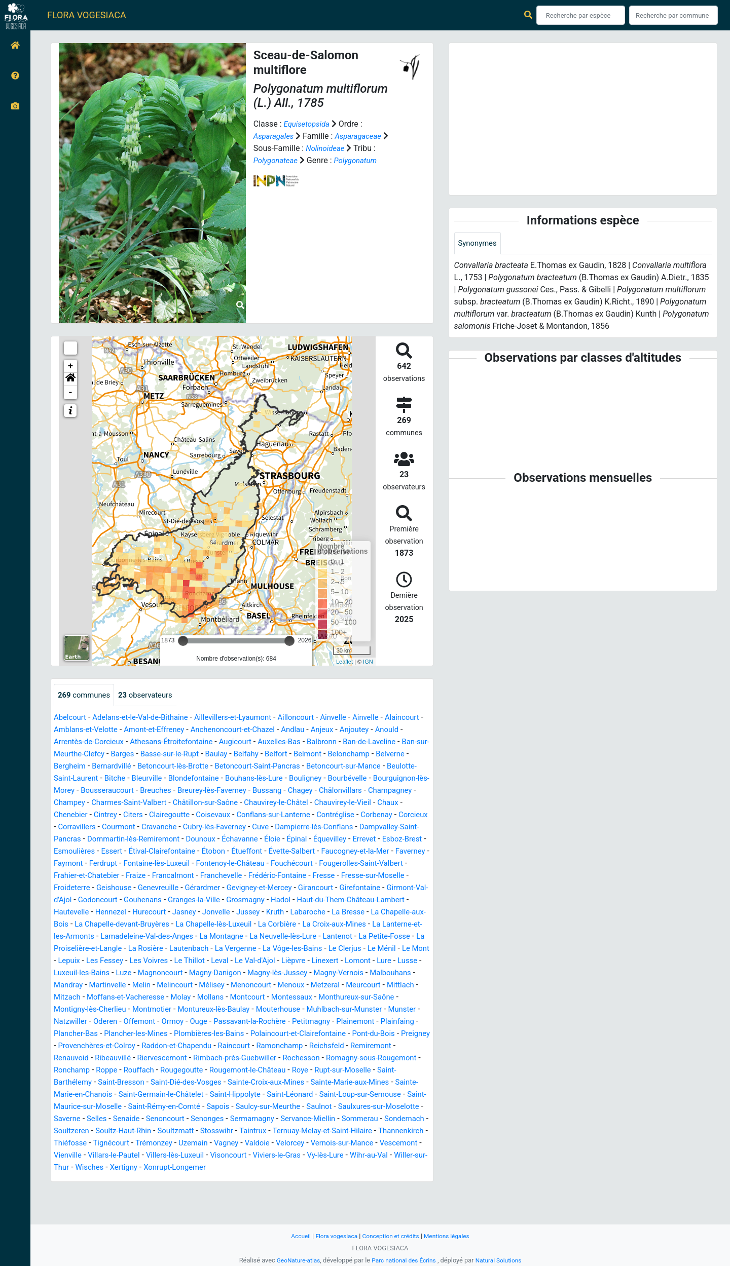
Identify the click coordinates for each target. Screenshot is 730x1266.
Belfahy (356, 754)
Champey (286, 803)
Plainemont (74, 1058)
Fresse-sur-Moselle (88, 900)
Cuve (223, 840)
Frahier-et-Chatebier (141, 888)
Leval (92, 985)
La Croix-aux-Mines (124, 949)
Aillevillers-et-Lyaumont (245, 718)
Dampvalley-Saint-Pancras (376, 840)
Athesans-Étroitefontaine (250, 742)
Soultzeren (73, 1168)
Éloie (252, 852)
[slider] (183, 641)
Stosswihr (228, 1168)
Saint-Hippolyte (117, 1131)
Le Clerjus (182, 973)
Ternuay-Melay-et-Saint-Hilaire (341, 1168)
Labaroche (73, 937)
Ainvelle (354, 718)
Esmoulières (76, 864)
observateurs (151, 695)
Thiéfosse (126, 1180)
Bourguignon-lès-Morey (220, 791)
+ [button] (71, 366)
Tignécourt (170, 1180)
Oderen (145, 1046)
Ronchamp (267, 1095)
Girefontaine (80, 912)
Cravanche (115, 840)
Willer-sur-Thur (149, 1204)
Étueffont (260, 864)
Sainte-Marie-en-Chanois (311, 1119)
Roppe (305, 1095)
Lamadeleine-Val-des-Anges (320, 949)
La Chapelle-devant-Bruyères (273, 937)
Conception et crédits (391, 1236)
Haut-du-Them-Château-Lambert (112, 925)
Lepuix (291, 973)
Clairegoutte (76, 827)
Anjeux (385, 730)
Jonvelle (350, 925)
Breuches (348, 791)
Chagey (143, 803)
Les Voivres (376, 973)
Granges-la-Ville (303, 912)
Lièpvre (171, 985)
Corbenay (297, 827)
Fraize (194, 888)
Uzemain (257, 1180)
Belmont (69, 767)
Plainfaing (119, 1058)
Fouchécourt (348, 876)
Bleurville (307, 779)
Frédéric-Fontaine (346, 888)
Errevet (350, 852)
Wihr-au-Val (96, 1204)
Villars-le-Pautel (196, 1192)
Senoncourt (109, 1156)
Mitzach (68, 1022)
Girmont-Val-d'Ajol (140, 912)
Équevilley (314, 852)
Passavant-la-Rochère (299, 1046)
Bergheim (196, 767)
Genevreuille (240, 900)
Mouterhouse (295, 1034)
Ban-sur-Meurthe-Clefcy (163, 754)
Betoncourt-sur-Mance (129, 779)
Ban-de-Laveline (86, 754)
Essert (115, 864)
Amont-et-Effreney (205, 730)
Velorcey (361, 1180)
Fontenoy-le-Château (281, 876)
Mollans (221, 1022)
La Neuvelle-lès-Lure (90, 961)
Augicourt (318, 742)
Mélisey (184, 1010)
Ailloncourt (313, 718)
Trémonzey (215, 1180)
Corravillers (379, 827)
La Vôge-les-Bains (126, 973)
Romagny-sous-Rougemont (193, 1095)
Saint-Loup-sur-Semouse (251, 1131)
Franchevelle (285, 888)
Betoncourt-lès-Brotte (306, 767)
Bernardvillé (241, 767)
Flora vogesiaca (332, 1236)
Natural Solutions (503, 1260)
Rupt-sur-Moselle (196, 1107)
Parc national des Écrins (404, 1260)
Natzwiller (108, 1046)
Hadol (396, 912)
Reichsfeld (129, 1083)
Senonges (155, 1156)
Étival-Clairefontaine (169, 864)
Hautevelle (195, 925)
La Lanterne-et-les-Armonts (214, 949)
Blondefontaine (358, 779)
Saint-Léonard (176, 1131)
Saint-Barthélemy (265, 1107)
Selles (398, 1143)
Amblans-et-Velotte (131, 730)
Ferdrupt (145, 876)
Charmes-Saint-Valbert (349, 803)
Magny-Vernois (269, 998)
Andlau (354, 730)
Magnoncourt (78, 998)
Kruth (412, 925)
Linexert (204, 985)
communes (86, 695)
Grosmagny (359, 912)
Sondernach (365, 1156)
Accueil (295, 1236)
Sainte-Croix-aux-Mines (128, 1119)
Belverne (157, 767)
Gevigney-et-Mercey (348, 900)
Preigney (178, 1071)
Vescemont (105, 1192)
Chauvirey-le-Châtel (164, 815)
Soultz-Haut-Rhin (128, 1168)
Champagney (239, 803)
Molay (190, 1022)
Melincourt (145, 1010)
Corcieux (336, 827)
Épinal (278, 852)
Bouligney (105, 791)
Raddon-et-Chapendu (328, 1071)
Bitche (274, 779)
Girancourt (409, 900)
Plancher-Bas (167, 1058)
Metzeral (306, 1010)
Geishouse (193, 900)
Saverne (366, 1143)
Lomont (239, 985)
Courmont (72, 840)
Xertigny (233, 1204)
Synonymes (479, 243)
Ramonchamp (79, 1083)
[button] (70, 379)
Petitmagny (365, 1046)
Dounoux (176, 852)
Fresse (396, 888)
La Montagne (399, 949)
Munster (69, 1046)
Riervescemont (321, 1083)
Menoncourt (227, 1010)
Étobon (224, 864)
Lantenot (148, 961)
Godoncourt (200, 912)
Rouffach (339, 1095)
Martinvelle (74, 1010)
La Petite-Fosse (199, 961)
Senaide (68, 1156)
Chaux (284, 815)
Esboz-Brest (390, 852)
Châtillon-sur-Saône (89, 815)
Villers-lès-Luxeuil (261, 1192)
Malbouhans (325, 998)
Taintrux (267, 1168)
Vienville (147, 1192)
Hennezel (237, 925)
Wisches (197, 1204)
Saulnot (238, 1143)
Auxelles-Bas (365, 742)
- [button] (71, 393)
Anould (104, 742)
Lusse (292, 985)
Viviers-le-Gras (370, 1192)
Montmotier (159, 1034)
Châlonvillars (186, 803)
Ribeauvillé (268, 1083)
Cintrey (358, 815)
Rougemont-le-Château (95, 1107)
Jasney (316, 925)
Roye (151, 1107)
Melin (110, 1010)
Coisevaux (122, 827)
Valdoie (325, 1180)
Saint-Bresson (327, 1107)
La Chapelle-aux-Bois (177, 937)
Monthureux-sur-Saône (378, 1022)
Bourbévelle (151, 791)
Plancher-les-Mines (232, 1058)
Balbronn (411, 742)
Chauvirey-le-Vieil (236, 815)
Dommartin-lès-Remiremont (104, 852)
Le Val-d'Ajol (129, 985)
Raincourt (389, 1071)
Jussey (383, 925)
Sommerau (318, 1156)
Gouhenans (248, 912)
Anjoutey (69, 742)
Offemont (181, 1046)
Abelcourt (71, 718)
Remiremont (177, 1083)
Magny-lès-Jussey (203, 998)
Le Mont (258, 973)
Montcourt (261, 1022)
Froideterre (147, 900)
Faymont (108, 876)
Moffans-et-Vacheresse (131, 1022)
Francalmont (234, 888)
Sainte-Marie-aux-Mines (218, 1119)
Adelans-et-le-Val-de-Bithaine (147, 718)
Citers (387, 815)
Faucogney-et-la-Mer (376, 864)
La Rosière (342, 961)
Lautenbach (389, 961)
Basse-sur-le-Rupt (275, 754)
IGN (368, 662)
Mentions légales (451, 1236)
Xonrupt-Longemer (288, 1204)
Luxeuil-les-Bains (339, 985)
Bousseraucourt (296, 791)
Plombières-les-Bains (310, 1058)
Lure (267, 985)
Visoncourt (319, 1192)
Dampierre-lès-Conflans (281, 840)
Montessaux (308, 1022)
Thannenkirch (78, 1180)
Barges (224, 754)
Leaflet (344, 662)
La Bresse (115, 937)
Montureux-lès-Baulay (226, 1034)
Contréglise (253, 827)
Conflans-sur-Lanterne (187, 827)
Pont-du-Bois (134, 1071)
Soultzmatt (184, 1168)
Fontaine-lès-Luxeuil (202, 876)
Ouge (244, 1046)
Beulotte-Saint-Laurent (216, 779)
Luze (384, 985)
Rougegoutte (385, 1095)
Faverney (70, 876)
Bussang (108, 803)
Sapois (130, 1143)
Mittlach (386, 1010)
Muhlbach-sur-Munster (366, 1034)
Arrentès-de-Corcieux (161, 742)
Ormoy (217, 1046)
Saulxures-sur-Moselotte (302, 1143)
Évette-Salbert (308, 864)
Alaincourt (72, 730)
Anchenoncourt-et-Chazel (289, 730)
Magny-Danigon (136, 998)
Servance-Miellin (262, 1156)
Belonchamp (112, 767)
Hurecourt (279, 925)
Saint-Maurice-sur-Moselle (349, 1131)
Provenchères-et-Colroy (242, 1071)
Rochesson (118, 1095)
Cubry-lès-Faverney (174, 840)
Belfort (389, 754)
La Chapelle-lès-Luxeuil (371, 937)
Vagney (293, 1180)
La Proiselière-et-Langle (275, 961)
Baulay (325, 754)
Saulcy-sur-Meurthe (183, 1143)
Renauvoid (223, 1083)
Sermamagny (203, 1156)
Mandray (369, 998)
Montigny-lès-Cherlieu (93, 1034)
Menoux (269, 1010)
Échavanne (217, 852)
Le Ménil (221, 973)
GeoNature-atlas (293, 1260)
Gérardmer (288, 900)
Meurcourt (347, 1010)
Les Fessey (329, 973)
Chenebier (320, 815)
